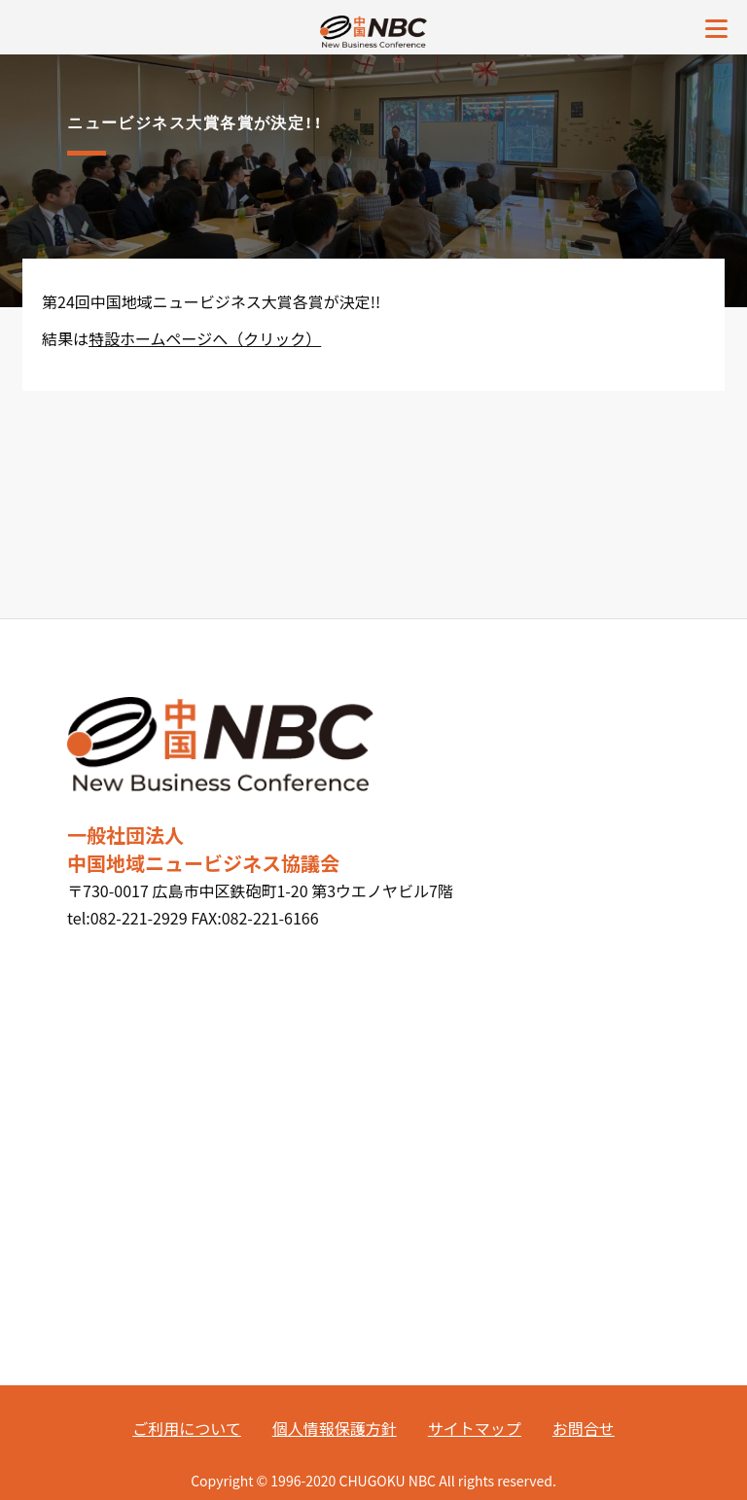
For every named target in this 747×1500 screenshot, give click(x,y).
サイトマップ (474, 1428)
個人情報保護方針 (334, 1428)
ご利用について (186, 1428)
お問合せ (583, 1428)
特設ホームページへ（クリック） (205, 338)
